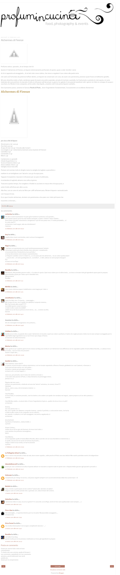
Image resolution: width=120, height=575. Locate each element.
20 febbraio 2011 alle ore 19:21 (14, 469)
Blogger (61, 573)
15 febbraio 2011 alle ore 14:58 (14, 325)
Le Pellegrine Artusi (12, 453)
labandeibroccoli (11, 464)
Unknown (8, 475)
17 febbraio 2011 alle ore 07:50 (14, 447)
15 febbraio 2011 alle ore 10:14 (14, 240)
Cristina (8, 331)
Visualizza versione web (57, 570)
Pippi (7, 246)
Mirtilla (7, 287)
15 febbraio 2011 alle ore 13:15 (14, 292)
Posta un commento (9, 545)
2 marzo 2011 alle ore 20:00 (13, 493)
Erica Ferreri (9, 523)
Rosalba (8, 270)
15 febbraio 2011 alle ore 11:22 (14, 281)
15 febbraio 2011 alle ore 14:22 (14, 314)
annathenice (9, 298)
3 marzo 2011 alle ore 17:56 (13, 517)
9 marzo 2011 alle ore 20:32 (13, 541)
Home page (58, 566)
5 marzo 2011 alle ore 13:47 (13, 528)
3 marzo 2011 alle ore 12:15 (13, 504)
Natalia (7, 486)
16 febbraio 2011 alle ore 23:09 (14, 355)
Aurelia (7, 361)
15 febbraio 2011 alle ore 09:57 (14, 228)
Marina (7, 346)
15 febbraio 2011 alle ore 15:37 (14, 340)
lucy (6, 234)
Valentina (8, 499)
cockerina (8, 214)
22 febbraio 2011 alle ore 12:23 (14, 480)
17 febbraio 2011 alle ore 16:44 (14, 458)
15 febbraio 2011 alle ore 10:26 (14, 264)
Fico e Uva (8, 510)
